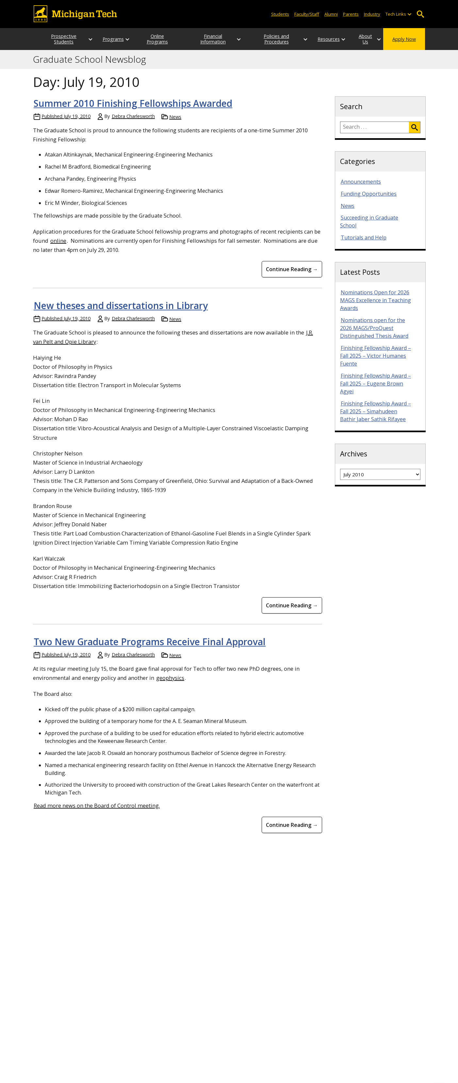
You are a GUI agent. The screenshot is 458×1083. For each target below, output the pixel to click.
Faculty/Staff (306, 14)
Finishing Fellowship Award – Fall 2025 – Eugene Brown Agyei (375, 383)
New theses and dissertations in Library (121, 305)
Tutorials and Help (363, 237)
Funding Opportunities (369, 193)
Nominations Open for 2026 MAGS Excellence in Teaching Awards (375, 300)
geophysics (170, 677)
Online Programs (156, 39)
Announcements (361, 181)
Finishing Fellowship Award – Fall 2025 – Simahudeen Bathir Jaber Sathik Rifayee (375, 411)
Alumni (331, 14)
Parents (351, 14)
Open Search (420, 14)
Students (280, 14)
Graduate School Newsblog (89, 59)
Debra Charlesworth (133, 116)
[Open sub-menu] (409, 14)
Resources (316, 39)
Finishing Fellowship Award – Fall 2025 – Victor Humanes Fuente (375, 355)
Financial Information (211, 39)
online (58, 240)
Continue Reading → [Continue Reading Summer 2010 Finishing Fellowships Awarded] (292, 269)
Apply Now (404, 39)
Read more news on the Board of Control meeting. (97, 805)
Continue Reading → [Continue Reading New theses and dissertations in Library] (292, 605)
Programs (106, 39)
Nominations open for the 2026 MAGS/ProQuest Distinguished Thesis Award (374, 328)
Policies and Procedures (266, 39)
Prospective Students (57, 39)
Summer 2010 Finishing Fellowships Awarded (133, 103)
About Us (359, 39)
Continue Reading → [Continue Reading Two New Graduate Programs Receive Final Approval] (292, 825)
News (175, 117)
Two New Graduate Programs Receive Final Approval (150, 641)
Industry (372, 14)
